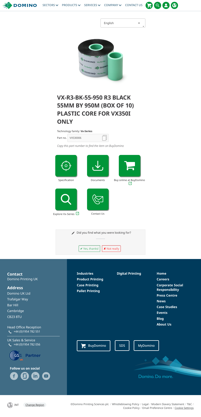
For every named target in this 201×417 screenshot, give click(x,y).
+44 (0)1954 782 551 (27, 331)
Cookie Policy (131, 408)
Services (92, 5)
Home (161, 273)
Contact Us (133, 5)
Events (162, 312)
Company (112, 5)
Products (71, 5)
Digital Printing (129, 273)
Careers (163, 279)
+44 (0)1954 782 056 (27, 344)
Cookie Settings (184, 408)
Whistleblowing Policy (125, 404)
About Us (164, 324)
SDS (122, 345)
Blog (160, 318)
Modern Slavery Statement (167, 404)
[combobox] (122, 23)
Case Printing (87, 285)
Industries (85, 273)
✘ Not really (111, 249)
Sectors (50, 5)
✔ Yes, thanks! (89, 249)
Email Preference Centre (157, 408)
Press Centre (167, 295)
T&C (189, 404)
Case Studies (167, 307)
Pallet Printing (88, 291)
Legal (145, 404)
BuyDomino (93, 345)
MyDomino (146, 345)
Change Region (34, 405)
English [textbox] (122, 23)
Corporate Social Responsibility (170, 287)
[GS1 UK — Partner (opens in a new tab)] (25, 355)
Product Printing (90, 279)
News (161, 301)
